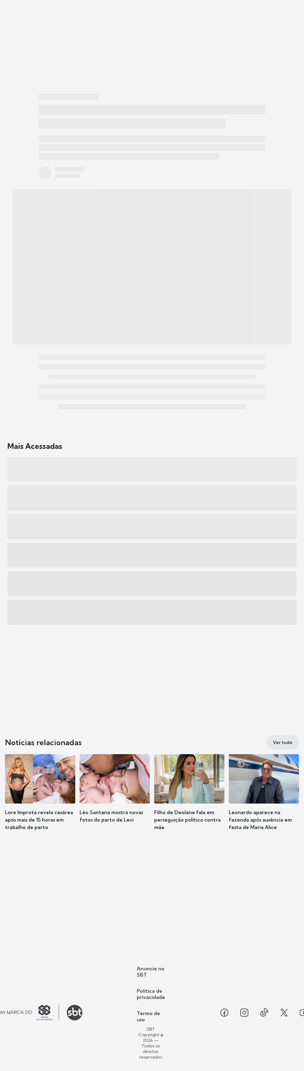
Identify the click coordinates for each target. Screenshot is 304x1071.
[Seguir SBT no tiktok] (264, 1013)
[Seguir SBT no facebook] (224, 1013)
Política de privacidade (151, 994)
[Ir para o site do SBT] (74, 1012)
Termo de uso (148, 1016)
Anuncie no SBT (150, 971)
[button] (40, 797)
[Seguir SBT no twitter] (284, 1013)
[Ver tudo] (282, 742)
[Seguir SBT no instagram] (244, 1013)
